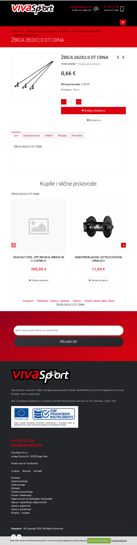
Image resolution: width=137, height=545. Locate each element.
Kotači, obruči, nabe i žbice (86, 31)
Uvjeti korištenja (19, 481)
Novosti (26, 471)
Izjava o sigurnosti (20, 505)
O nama (15, 471)
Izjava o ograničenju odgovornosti (29, 502)
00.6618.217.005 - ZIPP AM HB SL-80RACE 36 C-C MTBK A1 (38, 259)
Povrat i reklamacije (21, 495)
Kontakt (38, 471)
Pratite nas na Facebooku (24, 463)
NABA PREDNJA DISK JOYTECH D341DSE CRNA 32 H (98, 259)
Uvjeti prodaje (18, 484)
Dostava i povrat (31, 135)
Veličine (49, 135)
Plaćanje (62, 135)
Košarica (93, 120)
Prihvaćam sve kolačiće (99, 541)
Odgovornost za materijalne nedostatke (32, 498)
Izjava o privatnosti (21, 509)
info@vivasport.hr (27, 445)
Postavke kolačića (119, 541)
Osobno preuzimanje (22, 491)
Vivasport (17, 31)
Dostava (15, 477)
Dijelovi (64, 31)
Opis (16, 135)
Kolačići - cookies (20, 512)
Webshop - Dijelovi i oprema (41, 31)
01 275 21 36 (22, 441)
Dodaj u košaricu (93, 110)
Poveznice (77, 135)
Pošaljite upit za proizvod (89, 64)
